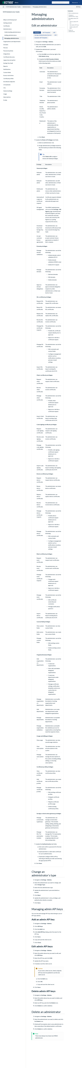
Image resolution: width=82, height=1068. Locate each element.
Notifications (6, 69)
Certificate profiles (8, 78)
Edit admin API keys (74, 25)
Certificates (6, 26)
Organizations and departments (11, 41)
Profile (5, 100)
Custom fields (7, 72)
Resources (75, 2)
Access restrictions (8, 75)
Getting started (7, 23)
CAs (4, 87)
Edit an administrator (73, 13)
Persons (5, 47)
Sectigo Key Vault (8, 63)
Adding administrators (10, 35)
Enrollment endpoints (9, 81)
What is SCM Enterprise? (10, 20)
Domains (5, 44)
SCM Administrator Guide (13, 7)
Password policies (8, 50)
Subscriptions (7, 97)
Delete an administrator (72, 31)
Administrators (7, 29)
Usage (5, 94)
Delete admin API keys (74, 27)
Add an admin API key (74, 22)
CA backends (6, 84)
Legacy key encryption (9, 60)
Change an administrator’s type (73, 15)
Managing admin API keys (73, 19)
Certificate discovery (9, 57)
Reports (5, 66)
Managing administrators (40, 7)
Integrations (6, 54)
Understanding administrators (12, 32)
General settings (7, 91)
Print (79, 7)
